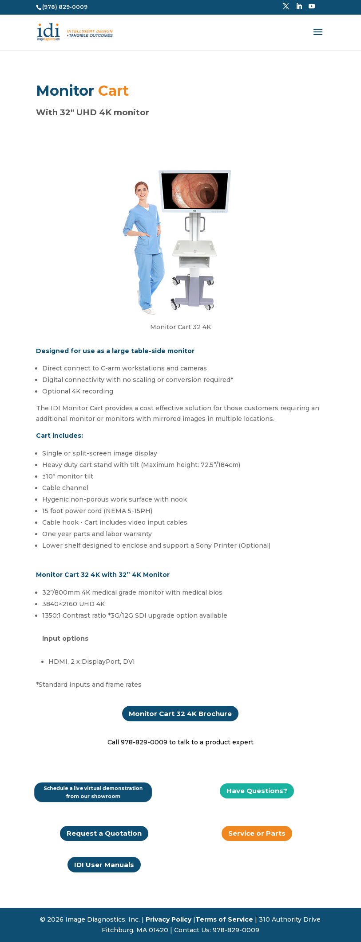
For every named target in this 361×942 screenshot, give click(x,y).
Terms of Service (224, 919)
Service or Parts (257, 833)
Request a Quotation (104, 833)
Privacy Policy (168, 919)
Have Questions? (256, 790)
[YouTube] (312, 9)
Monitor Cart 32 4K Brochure (180, 713)
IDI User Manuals (104, 864)
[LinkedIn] (299, 9)
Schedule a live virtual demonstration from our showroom (93, 792)
